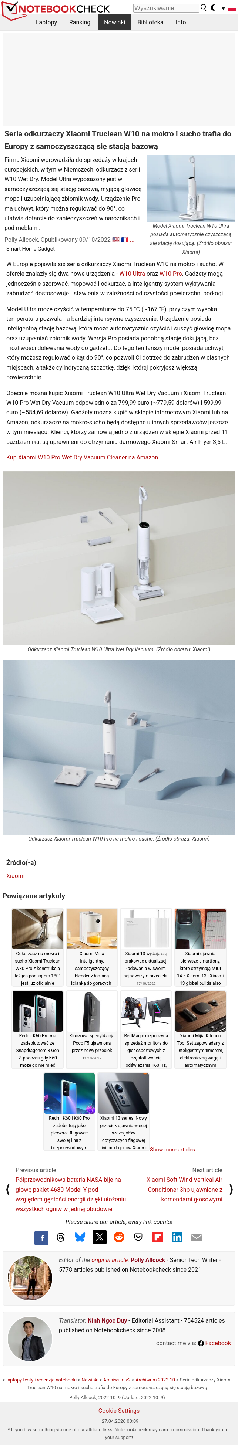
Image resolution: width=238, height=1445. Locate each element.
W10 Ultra (132, 273)
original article (109, 1259)
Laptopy (46, 22)
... (229, 22)
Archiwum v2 (117, 1380)
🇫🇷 (124, 239)
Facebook (214, 1343)
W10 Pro (171, 273)
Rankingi (80, 22)
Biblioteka (150, 22)
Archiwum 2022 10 (155, 1380)
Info (181, 22)
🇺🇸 (116, 239)
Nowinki (114, 22)
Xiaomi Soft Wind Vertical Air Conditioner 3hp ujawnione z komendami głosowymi (184, 1189)
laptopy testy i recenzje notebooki (41, 1380)
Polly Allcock (148, 1259)
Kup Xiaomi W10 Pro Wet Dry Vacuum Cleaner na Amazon (82, 457)
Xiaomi (15, 875)
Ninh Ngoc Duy (107, 1320)
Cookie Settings (119, 1410)
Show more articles (172, 1150)
